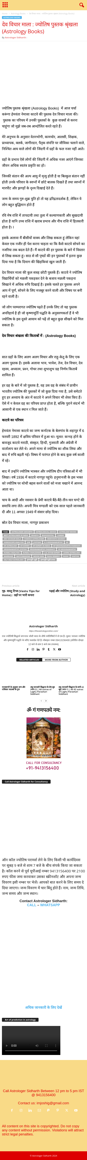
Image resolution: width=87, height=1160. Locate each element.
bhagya (35, 535)
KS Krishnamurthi (67, 549)
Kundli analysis (12, 552)
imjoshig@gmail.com (53, 1103)
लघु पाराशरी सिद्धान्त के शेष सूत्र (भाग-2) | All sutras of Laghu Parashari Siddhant (42, 690)
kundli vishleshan (32, 552)
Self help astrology (14, 559)
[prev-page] (41, 700)
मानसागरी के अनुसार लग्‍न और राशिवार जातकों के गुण (13, 688)
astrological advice (46, 532)
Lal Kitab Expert (52, 552)
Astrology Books (18, 13)
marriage (8, 556)
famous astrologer (34, 539)
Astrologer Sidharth (15, 37)
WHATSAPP (50, 905)
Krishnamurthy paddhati (42, 549)
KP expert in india (41, 546)
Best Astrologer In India (16, 535)
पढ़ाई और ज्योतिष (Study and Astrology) (67, 593)
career (60, 535)
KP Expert (25, 546)
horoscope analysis (14, 542)
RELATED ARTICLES (29, 659)
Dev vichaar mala (12, 539)
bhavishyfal (48, 535)
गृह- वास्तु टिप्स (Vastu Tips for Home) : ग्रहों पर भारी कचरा (21, 593)
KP (67, 542)
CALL (31, 905)
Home (4, 13)
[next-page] (46, 700)
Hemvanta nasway (56, 539)
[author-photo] (43, 613)
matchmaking (23, 556)
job (28, 542)
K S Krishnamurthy (53, 542)
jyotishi (37, 542)
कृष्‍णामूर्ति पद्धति (32, 559)
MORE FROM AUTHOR (56, 659)
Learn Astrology (71, 552)
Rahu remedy (53, 556)
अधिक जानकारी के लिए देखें (43, 1008)
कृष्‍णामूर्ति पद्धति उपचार (47, 559)
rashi (66, 556)
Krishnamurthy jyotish (15, 549)
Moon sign (38, 556)
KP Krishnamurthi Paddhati (66, 546)
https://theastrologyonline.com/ (43, 631)
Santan (75, 556)
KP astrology (10, 546)
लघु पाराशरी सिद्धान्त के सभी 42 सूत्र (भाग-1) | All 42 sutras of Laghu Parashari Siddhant (71, 690)
